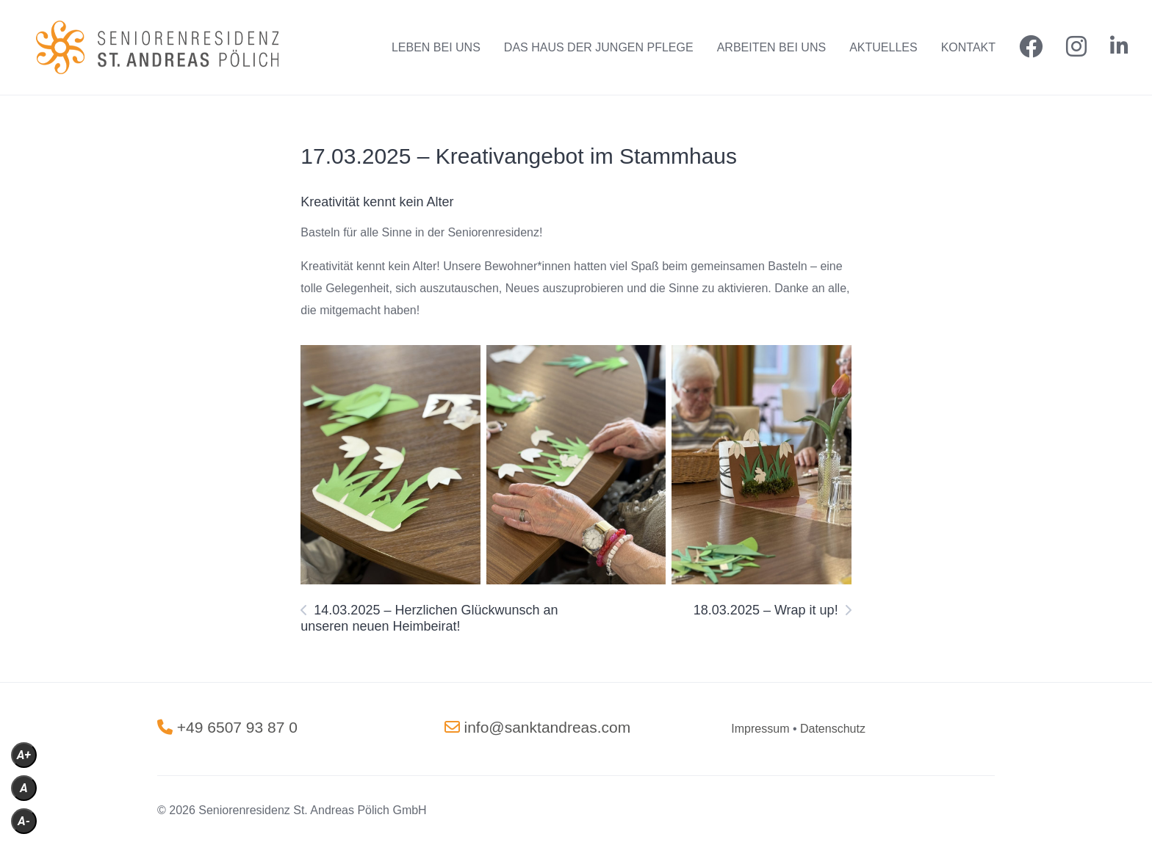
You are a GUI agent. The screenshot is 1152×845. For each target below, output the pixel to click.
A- (24, 821)
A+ (24, 755)
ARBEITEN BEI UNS (771, 47)
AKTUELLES (883, 47)
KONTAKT (968, 47)
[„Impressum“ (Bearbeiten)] (760, 728)
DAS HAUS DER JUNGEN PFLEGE (599, 47)
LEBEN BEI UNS (436, 47)
